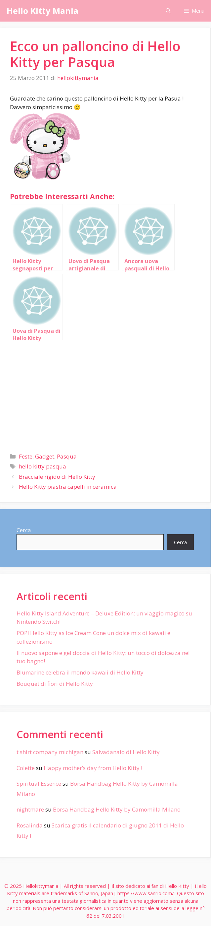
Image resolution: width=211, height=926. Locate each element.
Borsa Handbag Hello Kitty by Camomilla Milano (117, 809)
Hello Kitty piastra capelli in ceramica (68, 486)
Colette (26, 768)
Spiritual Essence (39, 783)
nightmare (30, 809)
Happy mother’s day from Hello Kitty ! (93, 768)
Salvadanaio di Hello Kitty (126, 752)
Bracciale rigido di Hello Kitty (57, 476)
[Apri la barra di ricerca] (168, 11)
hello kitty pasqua (42, 466)
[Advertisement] (105, 393)
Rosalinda (30, 825)
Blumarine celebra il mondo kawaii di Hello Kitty (80, 672)
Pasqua (67, 456)
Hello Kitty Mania (42, 10)
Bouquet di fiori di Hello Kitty (55, 683)
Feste (25, 456)
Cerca (24, 530)
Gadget (44, 456)
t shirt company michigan (50, 752)
